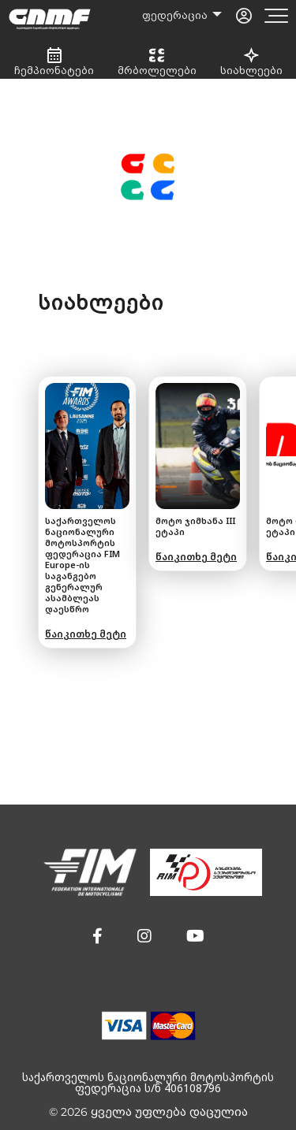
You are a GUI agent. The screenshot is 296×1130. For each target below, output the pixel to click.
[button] (97, 936)
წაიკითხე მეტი (85, 634)
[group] (87, 512)
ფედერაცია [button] (176, 15)
